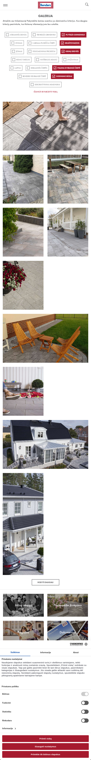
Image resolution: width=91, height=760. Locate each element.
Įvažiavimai (72, 59)
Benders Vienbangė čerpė (34, 76)
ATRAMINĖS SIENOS (18, 34)
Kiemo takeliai (23, 59)
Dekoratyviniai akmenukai (47, 84)
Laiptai (17, 68)
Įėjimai (19, 51)
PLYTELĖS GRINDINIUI (75, 34)
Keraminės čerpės (39, 68)
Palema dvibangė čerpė (68, 68)
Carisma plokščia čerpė (43, 43)
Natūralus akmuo (48, 59)
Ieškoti (86, 4)
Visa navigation (5, 5)
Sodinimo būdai (64, 76)
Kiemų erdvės (72, 51)
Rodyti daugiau (45, 582)
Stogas (18, 43)
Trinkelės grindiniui (46, 34)
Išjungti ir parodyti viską (45, 92)
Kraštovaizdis (72, 43)
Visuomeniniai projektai (43, 51)
